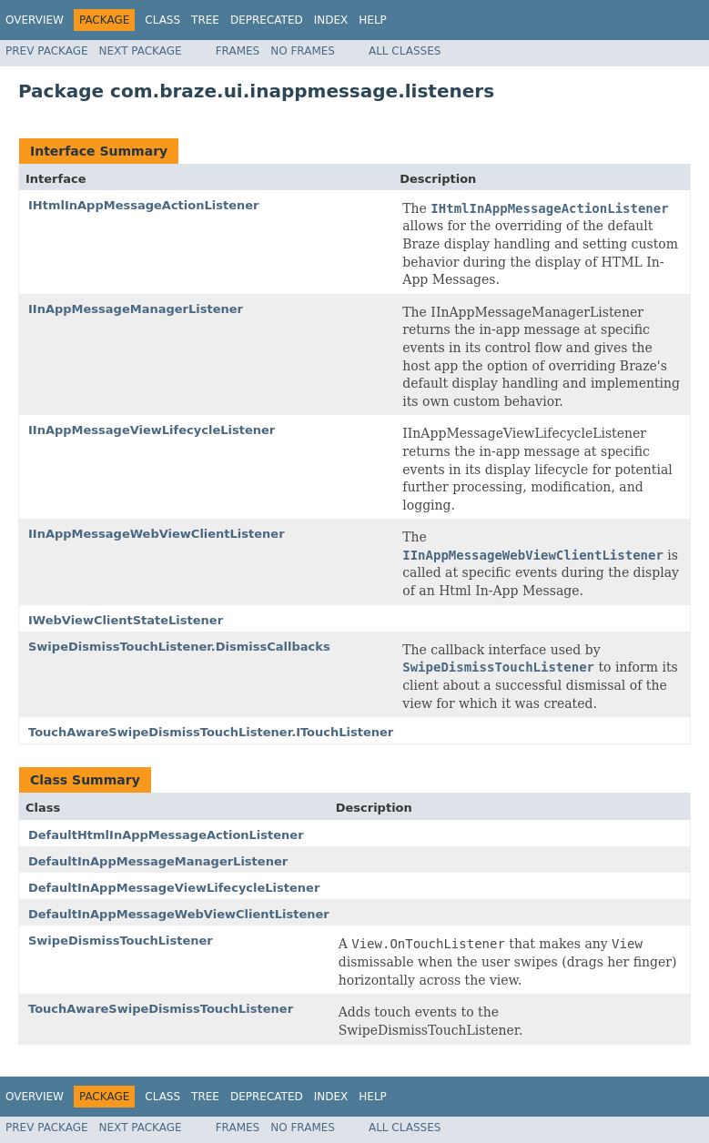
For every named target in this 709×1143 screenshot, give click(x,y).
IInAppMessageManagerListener (135, 309)
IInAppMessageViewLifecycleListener (151, 430)
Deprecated (266, 20)
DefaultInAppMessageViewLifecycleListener (173, 888)
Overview (34, 20)
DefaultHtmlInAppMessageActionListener (166, 835)
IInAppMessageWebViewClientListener (156, 534)
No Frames (302, 51)
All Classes (405, 51)
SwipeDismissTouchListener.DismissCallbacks (179, 646)
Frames (238, 51)
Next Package (140, 51)
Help (373, 20)
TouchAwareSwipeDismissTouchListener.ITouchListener (210, 732)
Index (331, 20)
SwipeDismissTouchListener (120, 940)
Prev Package (46, 51)
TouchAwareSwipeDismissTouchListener (160, 1009)
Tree (205, 20)
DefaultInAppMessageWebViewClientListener (178, 914)
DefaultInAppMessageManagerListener (158, 861)
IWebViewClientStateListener (125, 620)
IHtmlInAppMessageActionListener (143, 205)
